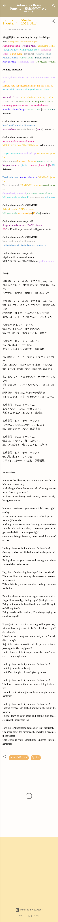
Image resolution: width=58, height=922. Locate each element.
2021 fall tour (18, 758)
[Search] (54, 6)
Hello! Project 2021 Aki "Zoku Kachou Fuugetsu (22, 42)
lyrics (35, 758)
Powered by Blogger (29, 910)
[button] (54, 21)
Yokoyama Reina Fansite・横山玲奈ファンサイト (29, 8)
